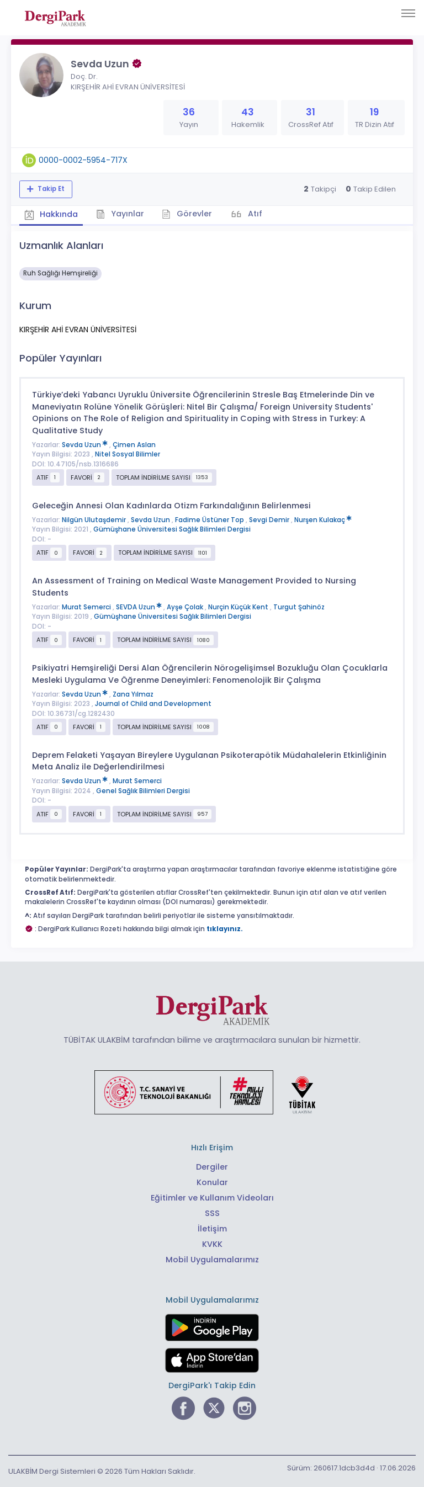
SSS (212, 1212)
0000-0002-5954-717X (83, 160)
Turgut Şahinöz (299, 606)
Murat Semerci (87, 606)
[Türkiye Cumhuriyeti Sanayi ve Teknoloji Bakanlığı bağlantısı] (212, 1090)
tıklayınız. (224, 927)
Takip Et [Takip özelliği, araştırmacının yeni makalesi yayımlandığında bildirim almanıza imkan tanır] (50, 188)
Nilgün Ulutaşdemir (95, 519)
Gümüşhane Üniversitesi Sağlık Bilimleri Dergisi (172, 528)
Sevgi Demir (270, 519)
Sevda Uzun (85, 443)
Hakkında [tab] (52, 214)
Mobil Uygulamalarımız (212, 1258)
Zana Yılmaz (133, 693)
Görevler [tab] (190, 213)
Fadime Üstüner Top (210, 519)
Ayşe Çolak (186, 606)
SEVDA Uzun (139, 606)
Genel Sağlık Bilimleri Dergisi (143, 790)
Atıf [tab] (258, 213)
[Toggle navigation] (408, 13)
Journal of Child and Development (153, 703)
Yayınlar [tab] (122, 213)
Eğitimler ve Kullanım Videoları (212, 1197)
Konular (212, 1181)
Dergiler (212, 1166)
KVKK (212, 1243)
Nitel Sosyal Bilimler (127, 453)
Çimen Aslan (134, 443)
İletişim (212, 1227)
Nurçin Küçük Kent (239, 606)
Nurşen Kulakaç (323, 519)
